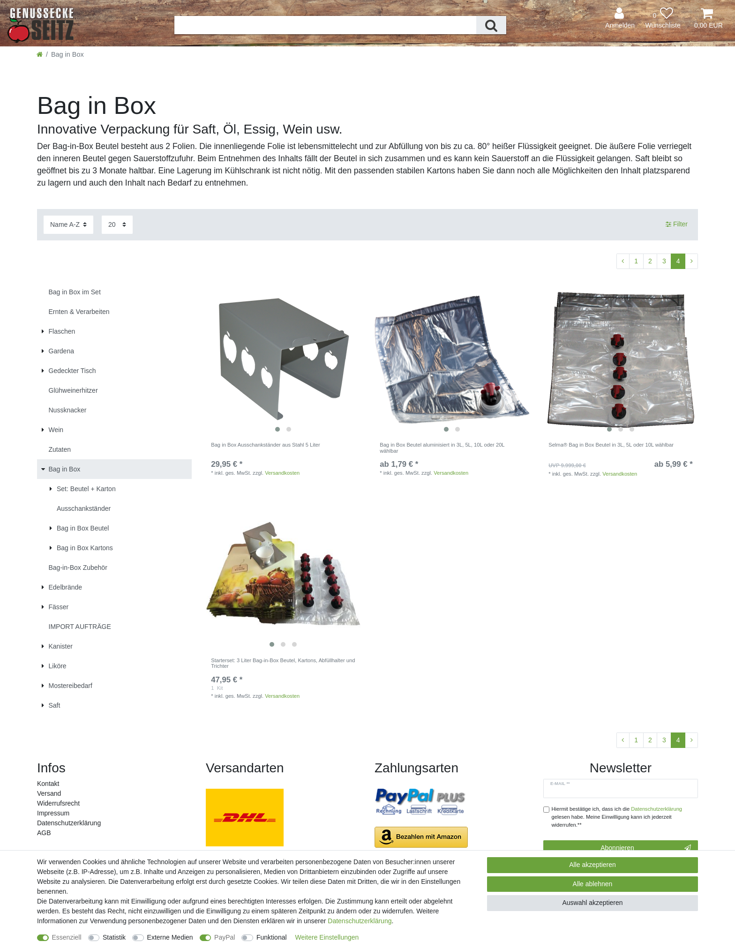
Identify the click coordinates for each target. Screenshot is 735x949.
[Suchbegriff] (325, 25)
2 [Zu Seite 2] (650, 261)
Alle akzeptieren (592, 864)
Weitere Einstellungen (327, 937)
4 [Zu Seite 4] (678, 261)
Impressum (53, 813)
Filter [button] (677, 224)
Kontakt (48, 783)
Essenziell (67, 937)
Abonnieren (645, 848)
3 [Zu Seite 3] (664, 261)
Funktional (271, 937)
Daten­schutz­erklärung (69, 823)
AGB (44, 833)
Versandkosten (282, 473)
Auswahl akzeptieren (592, 902)
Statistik (114, 937)
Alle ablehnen (593, 884)
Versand (49, 793)
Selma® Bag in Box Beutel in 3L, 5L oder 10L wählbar (611, 445)
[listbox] (283, 359)
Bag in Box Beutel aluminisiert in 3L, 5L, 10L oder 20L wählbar (442, 447)
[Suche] (491, 25)
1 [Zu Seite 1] (636, 261)
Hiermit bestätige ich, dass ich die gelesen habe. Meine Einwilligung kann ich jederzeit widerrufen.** (617, 817)
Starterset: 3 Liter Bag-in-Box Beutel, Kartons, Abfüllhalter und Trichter (283, 663)
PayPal (224, 937)
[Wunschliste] (663, 18)
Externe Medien (170, 937)
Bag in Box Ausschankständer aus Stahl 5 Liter (265, 445)
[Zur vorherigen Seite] (623, 261)
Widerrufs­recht (58, 803)
